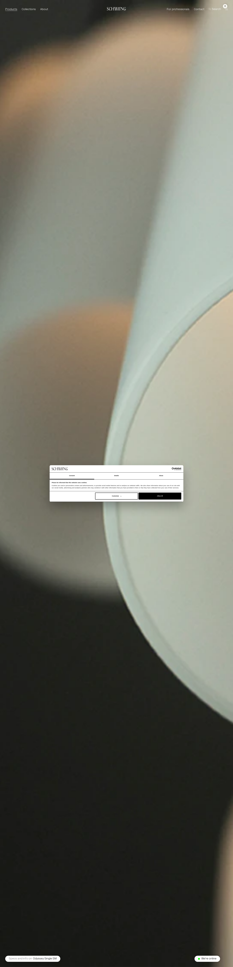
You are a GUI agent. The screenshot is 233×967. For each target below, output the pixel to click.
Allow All (160, 496)
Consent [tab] (72, 476)
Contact (199, 9)
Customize (116, 496)
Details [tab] (116, 476)
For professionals (178, 9)
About (44, 9)
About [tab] (161, 476)
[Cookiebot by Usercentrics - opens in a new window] (168, 468)
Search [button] (215, 9)
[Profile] (226, 8)
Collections (29, 9)
